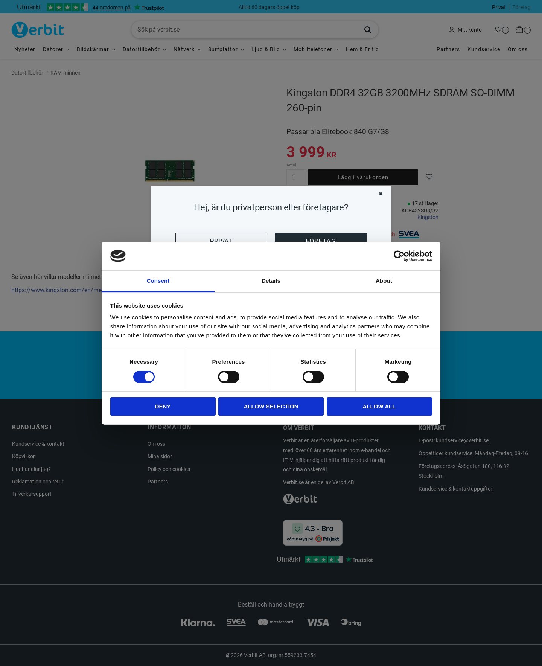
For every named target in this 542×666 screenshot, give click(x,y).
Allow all (379, 406)
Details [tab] (271, 280)
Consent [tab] (158, 280)
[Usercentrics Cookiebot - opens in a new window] (399, 256)
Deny (163, 406)
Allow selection (271, 406)
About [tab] (384, 280)
